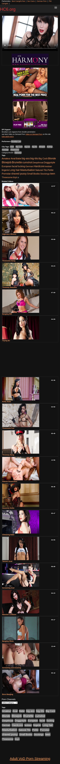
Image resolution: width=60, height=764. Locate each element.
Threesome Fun (8, 428)
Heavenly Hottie (8, 508)
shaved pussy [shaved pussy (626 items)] (19, 173)
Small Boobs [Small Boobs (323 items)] (33, 173)
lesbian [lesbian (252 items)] (48, 166)
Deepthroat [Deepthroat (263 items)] (37, 162)
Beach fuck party (8, 207)
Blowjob (42, 147)
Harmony (18, 153)
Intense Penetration (9, 481)
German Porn (42, 1)
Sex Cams (31, 1)
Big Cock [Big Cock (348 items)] (43, 158)
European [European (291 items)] (6, 166)
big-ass (27, 147)
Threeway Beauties (9, 287)
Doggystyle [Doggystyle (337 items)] (49, 162)
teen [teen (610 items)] (52, 173)
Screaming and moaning (11, 668)
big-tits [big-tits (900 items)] (34, 158)
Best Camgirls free (18, 1)
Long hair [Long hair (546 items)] (14, 170)
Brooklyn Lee (16, 141)
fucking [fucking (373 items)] (21, 166)
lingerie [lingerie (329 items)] (5, 170)
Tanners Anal (7, 561)
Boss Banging (7, 694)
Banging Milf (7, 314)
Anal (12, 147)
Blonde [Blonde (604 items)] (52, 158)
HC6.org (7, 9)
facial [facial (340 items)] (14, 166)
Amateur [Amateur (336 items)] (6, 158)
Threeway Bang (8, 455)
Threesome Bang (8, 261)
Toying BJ (6, 341)
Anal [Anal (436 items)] (13, 158)
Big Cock (19, 147)
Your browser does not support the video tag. (30, 33)
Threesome (15, 150)
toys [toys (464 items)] (15, 177)
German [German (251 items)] (29, 166)
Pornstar (5, 150)
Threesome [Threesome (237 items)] (7, 177)
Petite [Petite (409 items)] (51, 170)
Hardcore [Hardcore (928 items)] (39, 166)
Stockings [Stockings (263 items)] (45, 174)
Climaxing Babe (8, 535)
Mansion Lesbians (9, 614)
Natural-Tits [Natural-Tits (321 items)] (41, 170)
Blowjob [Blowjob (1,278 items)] (6, 162)
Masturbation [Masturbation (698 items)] (27, 170)
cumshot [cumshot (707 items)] (27, 162)
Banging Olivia (8, 641)
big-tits (34, 147)
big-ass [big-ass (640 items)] (26, 158)
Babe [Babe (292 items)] (18, 158)
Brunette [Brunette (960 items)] (17, 162)
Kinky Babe (6, 402)
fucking (49, 147)
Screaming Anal (8, 588)
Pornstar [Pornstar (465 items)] (6, 173)
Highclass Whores (9, 234)
